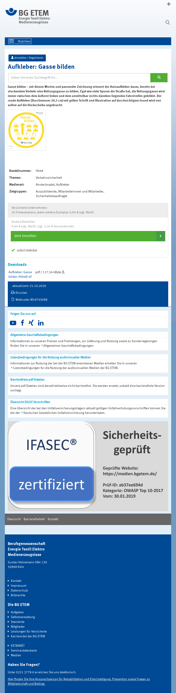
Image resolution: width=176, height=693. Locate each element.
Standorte (17, 622)
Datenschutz (19, 590)
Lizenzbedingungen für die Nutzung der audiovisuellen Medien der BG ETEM (65, 368)
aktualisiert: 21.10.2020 (29, 286)
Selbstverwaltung (23, 617)
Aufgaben (17, 612)
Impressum (18, 585)
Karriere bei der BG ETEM (28, 636)
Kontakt (53, 519)
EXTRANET (18, 645)
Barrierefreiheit (34, 519)
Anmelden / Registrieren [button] (27, 57)
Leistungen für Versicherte (29, 631)
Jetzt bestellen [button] (25, 236)
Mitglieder (18, 626)
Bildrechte (18, 595)
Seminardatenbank (24, 650)
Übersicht (14, 519)
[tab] (88, 236)
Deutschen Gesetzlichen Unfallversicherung (53, 413)
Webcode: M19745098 (31, 299)
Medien (16, 655)
